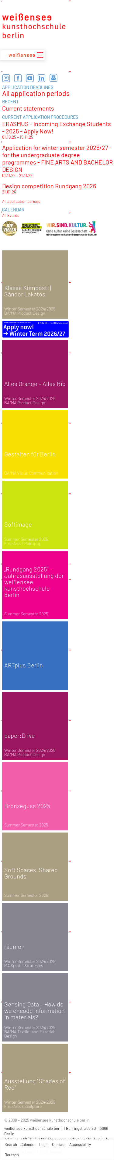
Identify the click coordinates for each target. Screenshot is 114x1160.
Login (44, 1144)
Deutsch (12, 1154)
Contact (59, 1144)
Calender (28, 1144)
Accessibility (80, 1144)
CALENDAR (13, 209)
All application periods (36, 93)
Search (11, 1144)
